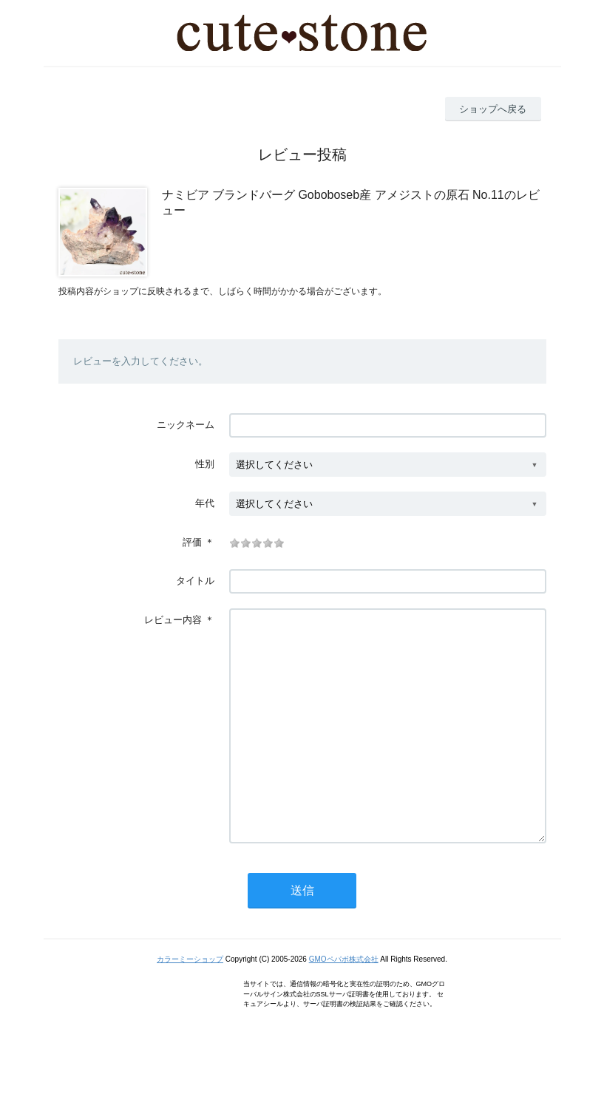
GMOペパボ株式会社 (344, 1003)
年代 (204, 503)
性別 (204, 463)
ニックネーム (185, 424)
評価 (192, 542)
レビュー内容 (173, 619)
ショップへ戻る (492, 109)
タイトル (195, 580)
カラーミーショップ (190, 1003)
